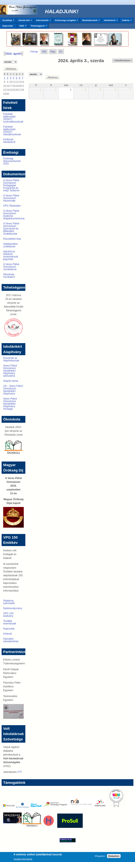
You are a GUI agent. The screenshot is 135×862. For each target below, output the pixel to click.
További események (9, 622)
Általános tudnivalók (9, 602)
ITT (19, 772)
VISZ (21, 27)
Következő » (125, 60)
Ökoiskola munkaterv (9, 275)
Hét (44, 51)
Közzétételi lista (12, 238)
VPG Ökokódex (12, 205)
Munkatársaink (90, 21)
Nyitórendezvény (12, 608)
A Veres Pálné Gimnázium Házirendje (11, 198)
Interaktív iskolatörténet (10, 640)
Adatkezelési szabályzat (10, 245)
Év (60, 51)
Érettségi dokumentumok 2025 (12, 161)
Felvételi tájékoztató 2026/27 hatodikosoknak (12, 130)
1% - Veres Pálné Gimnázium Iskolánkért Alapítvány (13, 390)
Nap (52, 51)
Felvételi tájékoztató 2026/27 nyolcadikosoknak (13, 118)
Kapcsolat (7, 26)
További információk (23, 860)
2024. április (13, 53)
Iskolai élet (24, 21)
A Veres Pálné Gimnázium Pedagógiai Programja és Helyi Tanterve (11, 185)
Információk (42, 21)
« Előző (117, 60)
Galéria (126, 21)
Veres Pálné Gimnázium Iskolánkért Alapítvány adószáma (10, 370)
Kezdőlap (7, 21)
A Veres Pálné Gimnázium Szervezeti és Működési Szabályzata (11, 228)
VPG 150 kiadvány (8, 614)
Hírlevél (7, 633)
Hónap (35, 51)
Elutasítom (113, 856)
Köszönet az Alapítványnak (11, 359)
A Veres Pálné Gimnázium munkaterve (11, 267)
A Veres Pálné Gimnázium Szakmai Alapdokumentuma (13, 214)
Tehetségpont (37, 27)
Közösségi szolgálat (65, 21)
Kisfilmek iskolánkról (9, 140)
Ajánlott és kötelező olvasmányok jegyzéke (10, 255)
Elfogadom (100, 856)
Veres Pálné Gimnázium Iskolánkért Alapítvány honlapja (10, 403)
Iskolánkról (110, 21)
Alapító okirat (10, 381)
